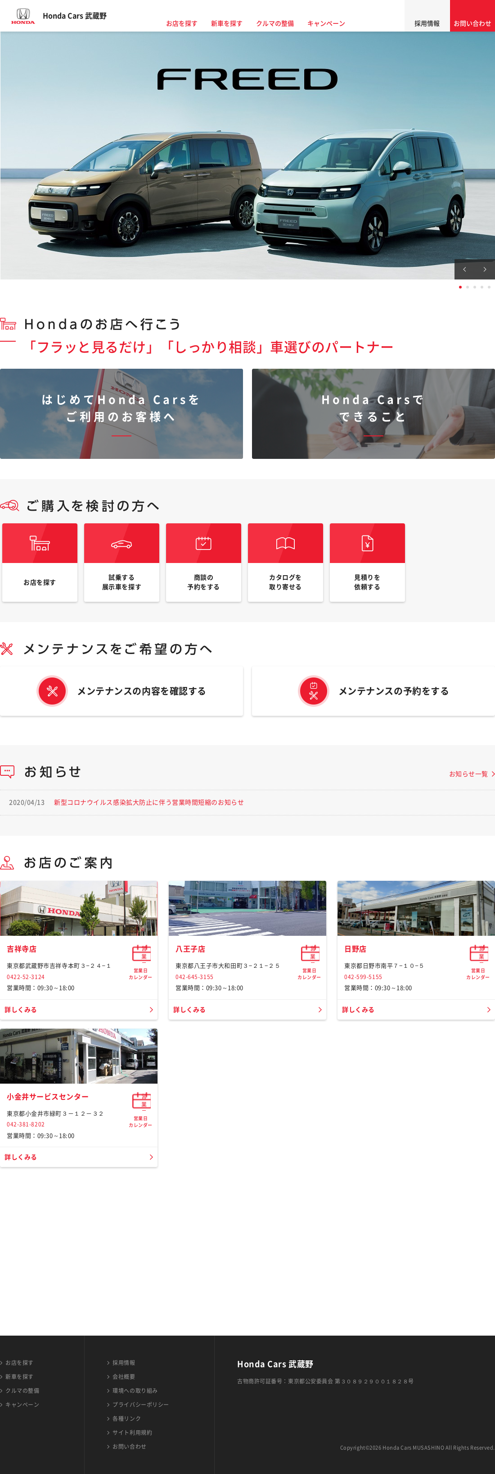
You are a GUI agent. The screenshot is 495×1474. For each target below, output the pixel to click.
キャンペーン (335, 23)
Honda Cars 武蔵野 (83, 15)
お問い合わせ (472, 23)
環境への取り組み (135, 1390)
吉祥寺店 (23, 1025)
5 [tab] (489, 287)
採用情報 (427, 23)
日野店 (356, 1025)
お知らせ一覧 (468, 787)
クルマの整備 (283, 23)
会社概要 (123, 1376)
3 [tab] (474, 287)
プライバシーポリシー (140, 1404)
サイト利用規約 (132, 1432)
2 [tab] (467, 287)
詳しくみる (23, 1086)
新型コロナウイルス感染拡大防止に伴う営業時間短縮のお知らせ (149, 815)
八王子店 (192, 1025)
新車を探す (235, 23)
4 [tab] (482, 287)
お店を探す (190, 23)
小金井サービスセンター (53, 1235)
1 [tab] (460, 287)
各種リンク (126, 1418)
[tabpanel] (247, 155)
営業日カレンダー (140, 1029)
